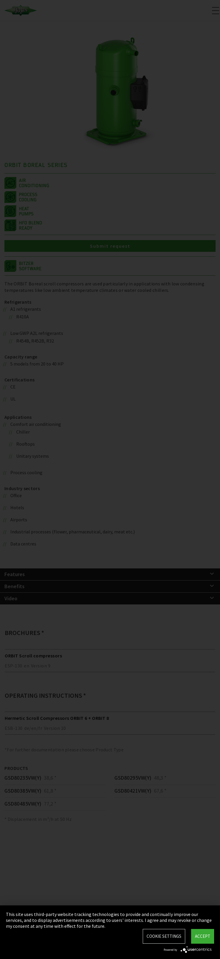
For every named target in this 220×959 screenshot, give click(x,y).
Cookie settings (164, 936)
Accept (202, 936)
